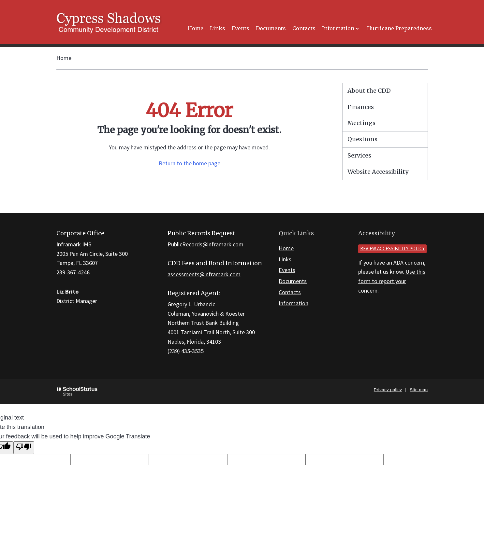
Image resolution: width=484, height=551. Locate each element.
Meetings (361, 123)
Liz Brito (67, 291)
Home (63, 58)
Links (285, 259)
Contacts (290, 292)
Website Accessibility (377, 171)
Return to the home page (189, 163)
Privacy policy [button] (388, 389)
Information (293, 303)
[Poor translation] (23, 447)
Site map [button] (419, 389)
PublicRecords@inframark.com (205, 244)
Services (359, 155)
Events (287, 270)
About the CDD (369, 90)
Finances (360, 107)
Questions (362, 139)
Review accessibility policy (392, 248)
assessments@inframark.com (204, 274)
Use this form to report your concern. (391, 281)
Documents (293, 281)
